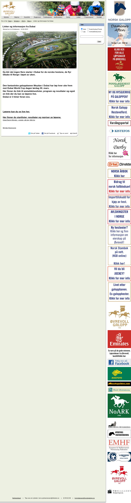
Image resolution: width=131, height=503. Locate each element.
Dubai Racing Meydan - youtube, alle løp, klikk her (19, 120)
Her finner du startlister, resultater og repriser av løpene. (32, 117)
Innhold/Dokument (95, 31)
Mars (29, 21)
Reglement (37, 17)
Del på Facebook (49, 133)
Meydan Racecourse (9, 128)
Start (9, 21)
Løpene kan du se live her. (16, 111)
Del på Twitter (35, 133)
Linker (79, 17)
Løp (84, 31)
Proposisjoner (88, 17)
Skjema (16, 17)
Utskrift (75, 133)
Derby (68, 17)
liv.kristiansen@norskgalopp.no (85, 498)
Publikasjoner (47, 17)
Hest (84, 29)
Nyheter (6, 17)
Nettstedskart (16, 498)
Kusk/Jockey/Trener (95, 29)
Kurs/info (27, 17)
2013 (23, 21)
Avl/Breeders (58, 17)
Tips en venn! (64, 133)
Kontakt (99, 17)
